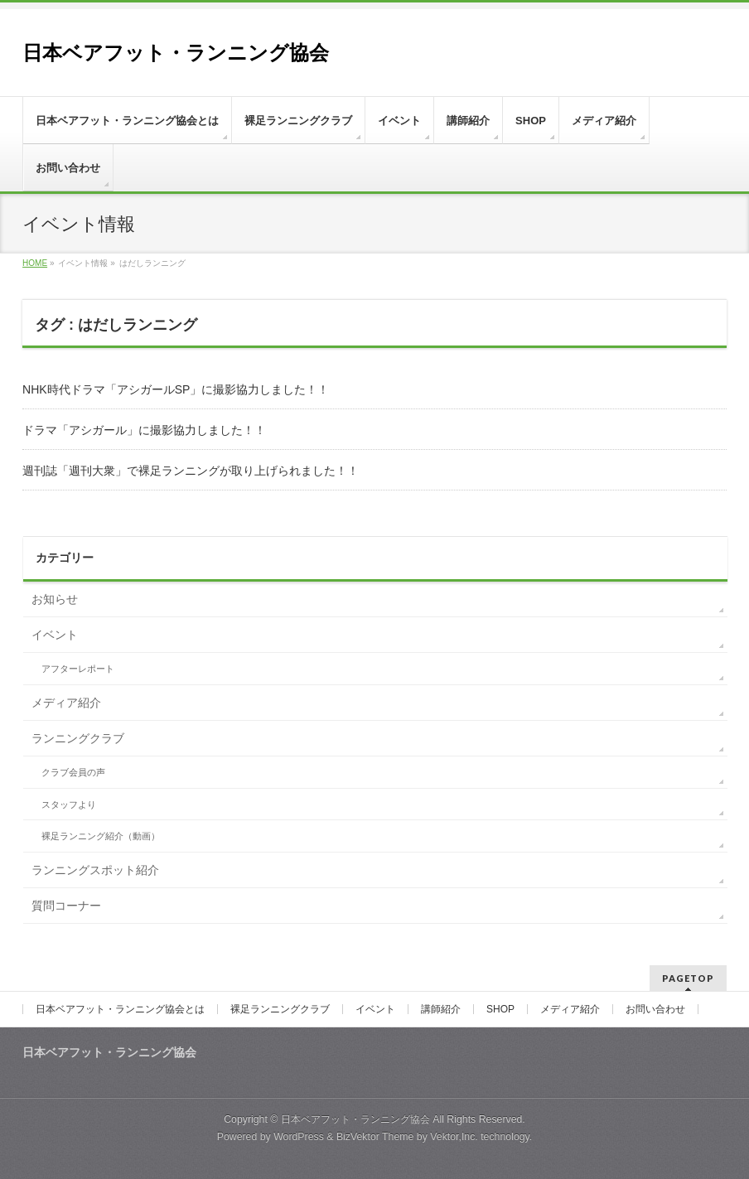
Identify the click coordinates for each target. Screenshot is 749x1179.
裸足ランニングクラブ (280, 1009)
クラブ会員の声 (73, 772)
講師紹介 (441, 1009)
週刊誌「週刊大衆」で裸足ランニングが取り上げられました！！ (190, 470)
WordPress (298, 1137)
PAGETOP (688, 978)
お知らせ (54, 599)
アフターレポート (77, 669)
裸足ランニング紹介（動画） (100, 836)
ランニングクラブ (77, 738)
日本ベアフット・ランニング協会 (175, 52)
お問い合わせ (655, 1009)
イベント (54, 634)
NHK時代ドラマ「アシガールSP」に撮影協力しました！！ (175, 389)
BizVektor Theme (375, 1137)
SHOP (500, 1009)
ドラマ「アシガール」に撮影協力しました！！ (144, 430)
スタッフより (68, 804)
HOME (34, 263)
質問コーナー (66, 905)
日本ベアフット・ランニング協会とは (120, 1009)
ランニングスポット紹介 (95, 870)
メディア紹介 (66, 702)
